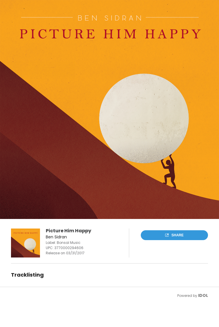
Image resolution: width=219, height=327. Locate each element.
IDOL (203, 295)
